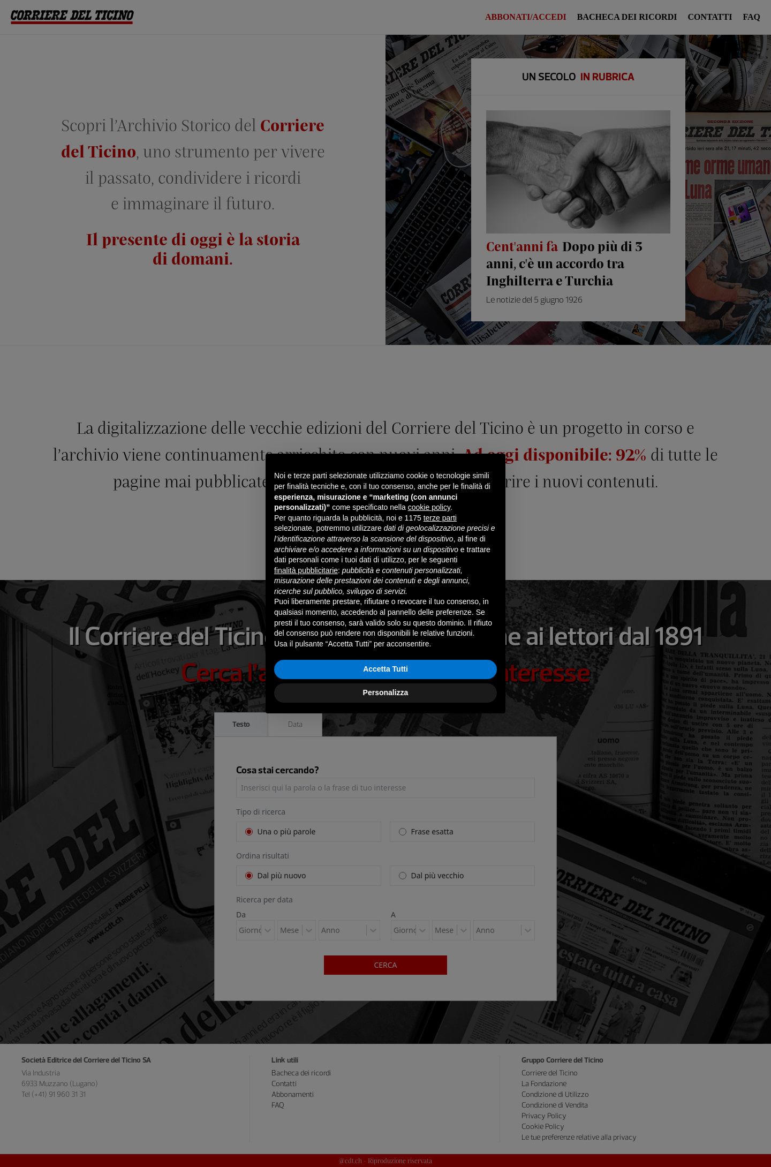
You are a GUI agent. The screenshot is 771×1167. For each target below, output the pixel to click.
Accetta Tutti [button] (385, 669)
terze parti (440, 518)
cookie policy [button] (429, 507)
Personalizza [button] (386, 692)
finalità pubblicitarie (306, 570)
